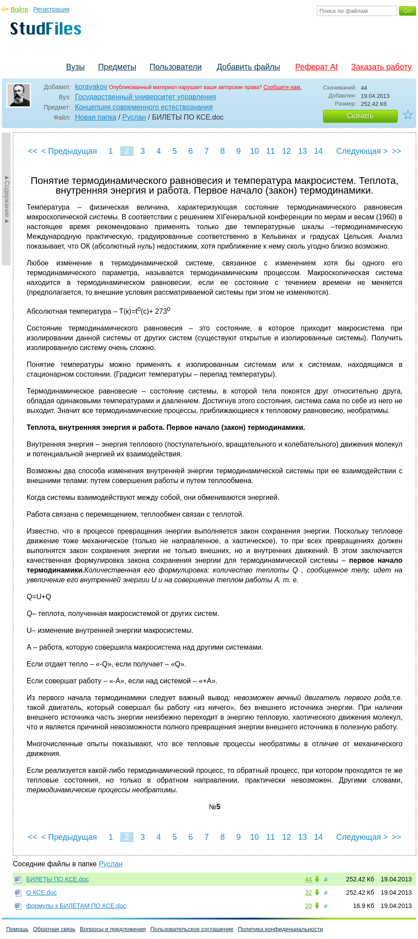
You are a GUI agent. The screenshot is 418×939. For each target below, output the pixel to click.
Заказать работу (381, 66)
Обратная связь (54, 929)
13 (302, 151)
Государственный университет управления (145, 97)
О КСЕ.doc (41, 892)
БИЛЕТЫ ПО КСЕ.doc (57, 879)
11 (270, 151)
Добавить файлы (248, 66)
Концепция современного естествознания (144, 107)
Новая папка (95, 117)
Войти (19, 9)
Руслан (134, 117)
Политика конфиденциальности (280, 929)
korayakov (91, 86)
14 (318, 151)
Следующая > (362, 151)
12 (286, 151)
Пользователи (175, 66)
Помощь (17, 929)
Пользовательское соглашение (191, 929)
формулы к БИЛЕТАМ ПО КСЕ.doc (76, 905)
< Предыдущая (69, 151)
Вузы (75, 66)
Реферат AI (316, 66)
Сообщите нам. (283, 87)
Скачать (360, 116)
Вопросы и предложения (113, 929)
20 (308, 905)
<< (32, 151)
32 (308, 892)
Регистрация (51, 9)
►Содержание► (7, 199)
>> (396, 151)
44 (308, 879)
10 (254, 151)
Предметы (117, 66)
